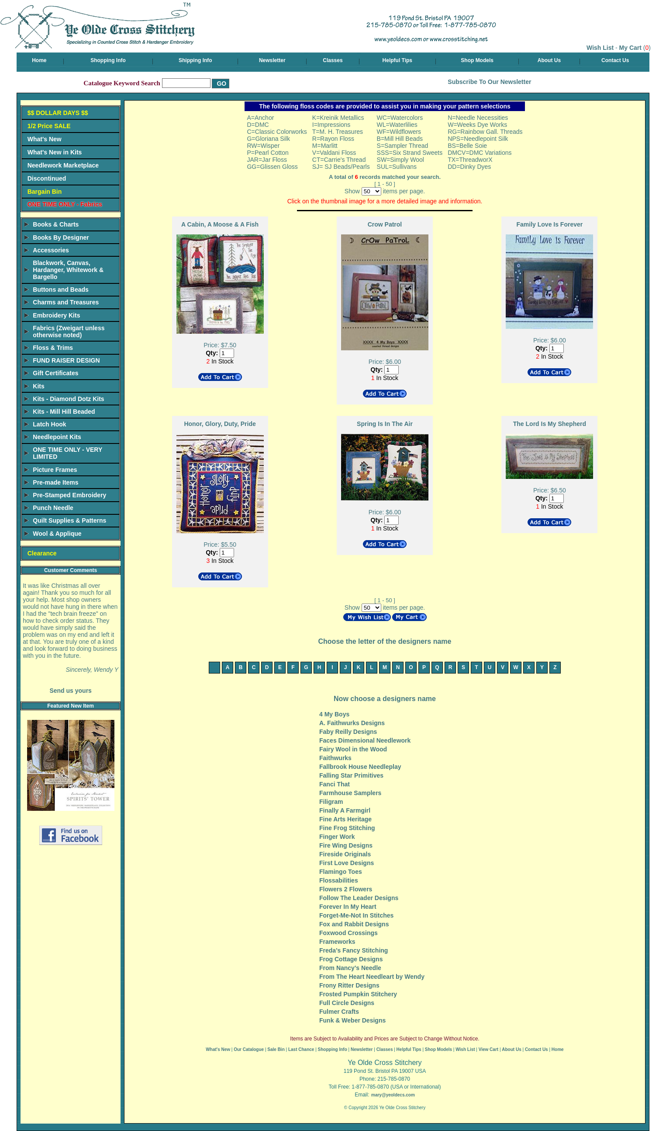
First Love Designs (346, 862)
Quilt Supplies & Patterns (69, 520)
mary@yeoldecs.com (393, 1095)
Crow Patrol (385, 224)
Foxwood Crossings (348, 932)
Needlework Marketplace (63, 165)
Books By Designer (61, 237)
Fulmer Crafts (339, 1011)
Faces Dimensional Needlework (365, 740)
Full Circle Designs (346, 1002)
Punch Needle (53, 507)
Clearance (42, 553)
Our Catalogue (249, 1049)
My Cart (630, 47)
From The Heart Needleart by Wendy (371, 976)
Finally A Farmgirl (344, 810)
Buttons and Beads (61, 289)
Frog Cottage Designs (351, 959)
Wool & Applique (57, 533)
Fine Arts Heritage (345, 819)
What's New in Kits (55, 152)
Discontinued (47, 178)
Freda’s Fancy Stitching (353, 950)
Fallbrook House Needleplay (360, 766)
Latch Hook (49, 424)
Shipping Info (195, 60)
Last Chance (301, 1049)
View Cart (488, 1049)
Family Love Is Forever (550, 224)
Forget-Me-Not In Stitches (356, 915)
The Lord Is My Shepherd (549, 423)
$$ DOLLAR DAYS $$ (58, 112)
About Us (549, 60)
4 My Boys (334, 714)
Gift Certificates (55, 373)
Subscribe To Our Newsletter (489, 81)
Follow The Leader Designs (358, 897)
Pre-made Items (55, 482)
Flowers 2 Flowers (345, 889)
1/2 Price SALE (49, 125)
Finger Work (337, 836)
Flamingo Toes (340, 871)
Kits (38, 386)
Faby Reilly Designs (348, 731)
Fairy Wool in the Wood (353, 749)
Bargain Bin (45, 191)
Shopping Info (108, 60)
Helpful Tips (397, 60)
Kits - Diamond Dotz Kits (68, 398)
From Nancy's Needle (350, 967)
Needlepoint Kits (57, 436)
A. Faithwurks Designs (352, 722)
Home (39, 60)
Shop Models (477, 60)
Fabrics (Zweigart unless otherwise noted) (68, 332)
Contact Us (615, 60)
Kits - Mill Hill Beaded (64, 411)
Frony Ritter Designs (349, 985)
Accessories (51, 250)
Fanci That (334, 784)
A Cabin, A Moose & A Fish (220, 224)
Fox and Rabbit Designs (354, 924)
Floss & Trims (53, 347)
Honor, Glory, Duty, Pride (219, 423)
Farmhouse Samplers (350, 792)
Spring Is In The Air (385, 423)
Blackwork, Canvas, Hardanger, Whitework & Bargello (68, 269)
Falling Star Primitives (351, 775)
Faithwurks (335, 757)
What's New (45, 139)
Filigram (331, 801)
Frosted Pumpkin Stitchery (358, 994)
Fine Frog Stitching (347, 827)
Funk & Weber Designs (352, 1020)
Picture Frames (55, 469)
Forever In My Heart (347, 906)
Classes (332, 60)
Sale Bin (275, 1049)
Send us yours (70, 690)
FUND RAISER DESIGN (66, 360)
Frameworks (337, 941)
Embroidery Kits (56, 315)
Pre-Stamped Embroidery (69, 495)
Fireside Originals (345, 854)
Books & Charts (56, 224)
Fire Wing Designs (346, 845)
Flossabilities (338, 880)
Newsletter (272, 60)
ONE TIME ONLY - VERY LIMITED (67, 453)
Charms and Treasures (66, 302)
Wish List (600, 47)
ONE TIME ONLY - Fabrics (65, 204)
